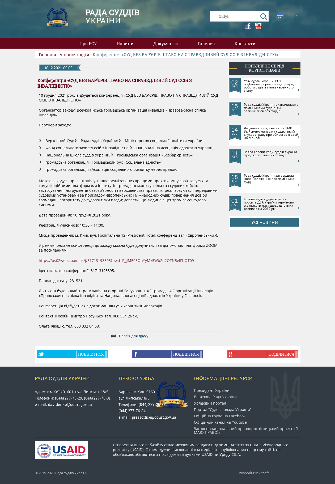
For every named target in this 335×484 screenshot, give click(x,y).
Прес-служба (136, 378)
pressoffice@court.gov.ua (154, 417)
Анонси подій (75, 54)
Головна (47, 54)
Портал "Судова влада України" (223, 409)
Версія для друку (133, 336)
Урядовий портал (210, 403)
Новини (125, 43)
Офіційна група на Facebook (219, 416)
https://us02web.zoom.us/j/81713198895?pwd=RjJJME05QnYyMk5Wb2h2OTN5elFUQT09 (116, 260)
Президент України (212, 390)
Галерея (206, 43)
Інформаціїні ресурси (223, 378)
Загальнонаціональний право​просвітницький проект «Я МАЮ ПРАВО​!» (246, 430)
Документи (165, 43)
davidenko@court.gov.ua (70, 404)
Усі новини (264, 222)
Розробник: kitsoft (254, 473)
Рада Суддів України (62, 378)
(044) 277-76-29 (68, 398)
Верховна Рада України (215, 397)
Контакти (245, 43)
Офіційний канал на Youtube (220, 422)
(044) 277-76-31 (97, 398)
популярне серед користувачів (265, 68)
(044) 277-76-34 (132, 410)
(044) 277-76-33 (152, 404)
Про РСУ (88, 43)
